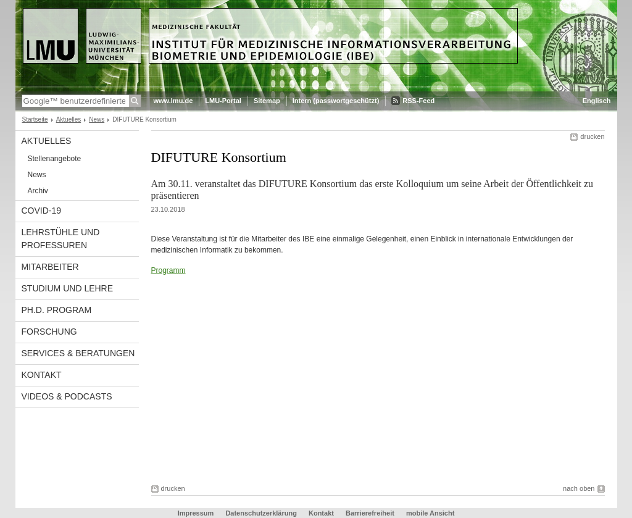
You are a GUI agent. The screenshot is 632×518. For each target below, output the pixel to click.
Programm (168, 270)
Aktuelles (68, 119)
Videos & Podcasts (67, 396)
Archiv (38, 190)
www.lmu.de (173, 100)
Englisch (597, 100)
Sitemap (267, 100)
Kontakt (42, 375)
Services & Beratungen (78, 353)
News (96, 119)
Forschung (49, 331)
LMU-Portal (223, 100)
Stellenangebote (54, 158)
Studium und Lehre (68, 288)
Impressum (196, 513)
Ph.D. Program (57, 310)
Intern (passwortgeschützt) (336, 100)
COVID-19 (42, 210)
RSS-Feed (418, 100)
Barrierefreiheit (371, 513)
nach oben (578, 488)
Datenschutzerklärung (261, 513)
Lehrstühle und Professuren (61, 238)
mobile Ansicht (430, 513)
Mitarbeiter (50, 267)
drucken (592, 136)
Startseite (35, 119)
